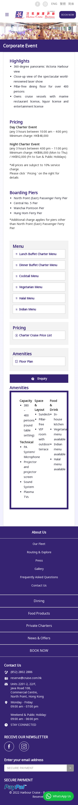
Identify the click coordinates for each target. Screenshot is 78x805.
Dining (39, 601)
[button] (54, 3)
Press (39, 561)
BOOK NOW (39, 650)
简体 (71, 4)
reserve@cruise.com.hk (26, 678)
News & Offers (39, 638)
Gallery (39, 569)
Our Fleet (39, 544)
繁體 (63, 4)
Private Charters (39, 625)
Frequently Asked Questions (39, 577)
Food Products (39, 613)
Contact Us (39, 586)
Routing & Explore (39, 552)
